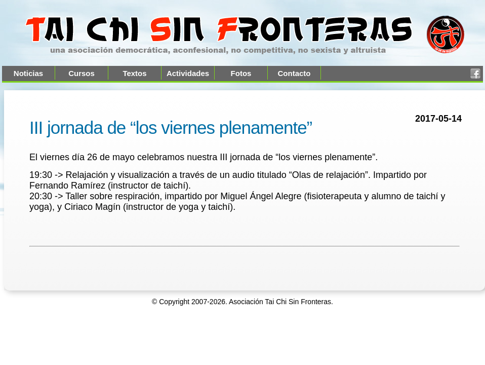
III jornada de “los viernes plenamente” (170, 127)
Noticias (28, 73)
